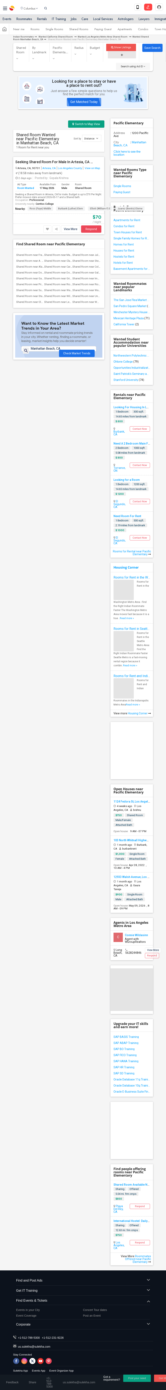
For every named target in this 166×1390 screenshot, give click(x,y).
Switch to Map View (86, 124)
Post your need (137, 1378)
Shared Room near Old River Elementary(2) (40, 301)
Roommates (24, 20)
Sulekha (12, 9)
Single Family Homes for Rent (132, 238)
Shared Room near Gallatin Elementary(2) (96, 272)
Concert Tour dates (95, 1310)
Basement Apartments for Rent (132, 268)
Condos (143, 31)
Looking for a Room (127, 479)
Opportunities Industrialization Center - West (132, 367)
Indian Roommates (23, 36)
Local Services (103, 20)
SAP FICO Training (125, 1055)
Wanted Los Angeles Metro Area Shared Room (103, 36)
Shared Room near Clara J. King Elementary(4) (70, 260)
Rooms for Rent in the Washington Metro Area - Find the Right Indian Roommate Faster (132, 577)
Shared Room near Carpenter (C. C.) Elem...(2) (70, 266)
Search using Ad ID (133, 66)
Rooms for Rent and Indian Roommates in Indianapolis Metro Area (132, 676)
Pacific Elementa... (60, 50)
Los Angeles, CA (119, 1245)
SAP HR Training (124, 1067)
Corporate (83, 1324)
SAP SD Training (124, 1073)
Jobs (74, 20)
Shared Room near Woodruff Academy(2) (96, 301)
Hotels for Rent (123, 262)
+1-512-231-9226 (53, 1337)
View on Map (92, 168)
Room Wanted (25, 188)
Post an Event (92, 1315)
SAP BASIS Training (126, 1036)
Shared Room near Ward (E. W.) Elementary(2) (70, 290)
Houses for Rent (124, 250)
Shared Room (21, 50)
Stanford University (129, 379)
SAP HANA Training (126, 1061)
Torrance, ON (120, 469)
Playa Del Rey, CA (118, 1209)
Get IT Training (83, 1291)
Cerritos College (45, 204)
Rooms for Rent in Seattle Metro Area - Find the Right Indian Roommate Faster (132, 629)
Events (6, 20)
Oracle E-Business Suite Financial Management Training (132, 1091)
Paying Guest (102, 31)
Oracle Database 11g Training (132, 1079)
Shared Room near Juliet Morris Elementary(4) (99, 254)
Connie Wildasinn (136, 935)
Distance (91, 138)
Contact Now (140, 429)
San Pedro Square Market (132, 306)
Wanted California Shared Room (55, 36)
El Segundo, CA (120, 504)
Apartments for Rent (127, 220)
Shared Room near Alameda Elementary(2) (41, 266)
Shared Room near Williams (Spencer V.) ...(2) (70, 296)
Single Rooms (54, 31)
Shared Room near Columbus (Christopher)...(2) (100, 266)
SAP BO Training (124, 1049)
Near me (19, 31)
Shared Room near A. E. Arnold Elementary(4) (42, 260)
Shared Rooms (78, 31)
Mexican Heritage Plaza (132, 318)
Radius (79, 48)
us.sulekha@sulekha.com (34, 1346)
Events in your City (28, 1310)
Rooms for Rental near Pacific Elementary (132, 553)
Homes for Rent (124, 244)
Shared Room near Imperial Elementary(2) (96, 278)
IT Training (59, 20)
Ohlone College (126, 361)
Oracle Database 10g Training (132, 1085)
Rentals (42, 20)
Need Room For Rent (127, 516)
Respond (91, 229)
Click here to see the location (127, 153)
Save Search (152, 47)
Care (84, 20)
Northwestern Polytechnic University (132, 355)
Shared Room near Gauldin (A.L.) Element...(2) (42, 278)
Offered (134, 1189)
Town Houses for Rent (128, 232)
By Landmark (39, 50)
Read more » (127, 618)
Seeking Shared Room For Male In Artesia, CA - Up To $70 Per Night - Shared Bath (54, 162)
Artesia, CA (49, 168)
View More (70, 229)
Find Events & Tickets (83, 1301)
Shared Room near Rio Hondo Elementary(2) (70, 284)
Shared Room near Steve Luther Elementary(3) (99, 260)
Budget (95, 48)
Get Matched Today (84, 102)
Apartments (125, 31)
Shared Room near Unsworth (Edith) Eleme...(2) (99, 296)
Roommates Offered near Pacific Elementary (138, 1259)
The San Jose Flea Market (132, 300)
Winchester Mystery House (132, 312)
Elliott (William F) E (100, 208)
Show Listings (121, 47)
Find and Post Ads (83, 1281)
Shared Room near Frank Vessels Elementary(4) (44, 254)
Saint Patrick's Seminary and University (132, 373)
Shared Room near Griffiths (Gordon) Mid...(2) (70, 278)
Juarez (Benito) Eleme (130, 208)
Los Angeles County (70, 168)
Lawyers (144, 20)
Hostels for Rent (124, 256)
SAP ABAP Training (126, 1043)
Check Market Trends (76, 354)
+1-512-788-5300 (29, 1337)
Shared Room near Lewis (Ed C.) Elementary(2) (71, 301)
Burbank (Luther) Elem (70, 208)
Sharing (120, 1189)
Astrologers (126, 20)
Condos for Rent (124, 226)
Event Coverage (26, 1315)
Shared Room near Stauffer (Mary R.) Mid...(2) (42, 296)
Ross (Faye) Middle (40, 208)
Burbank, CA (119, 433)
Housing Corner (126, 567)
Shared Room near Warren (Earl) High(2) (95, 290)
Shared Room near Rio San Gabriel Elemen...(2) (99, 284)
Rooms (35, 31)
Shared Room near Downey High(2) (36, 272)
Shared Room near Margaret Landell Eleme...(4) (71, 254)
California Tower (126, 324)
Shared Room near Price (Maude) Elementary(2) (43, 284)
